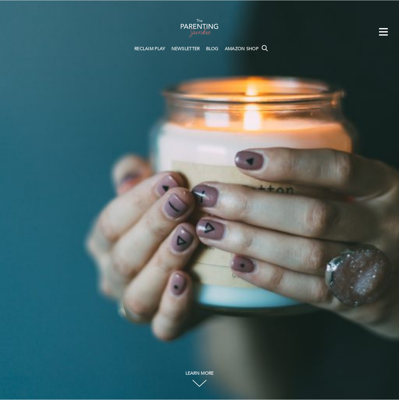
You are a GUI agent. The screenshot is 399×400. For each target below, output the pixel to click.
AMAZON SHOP (241, 49)
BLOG (212, 49)
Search (265, 48)
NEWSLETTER (185, 49)
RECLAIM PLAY (149, 49)
